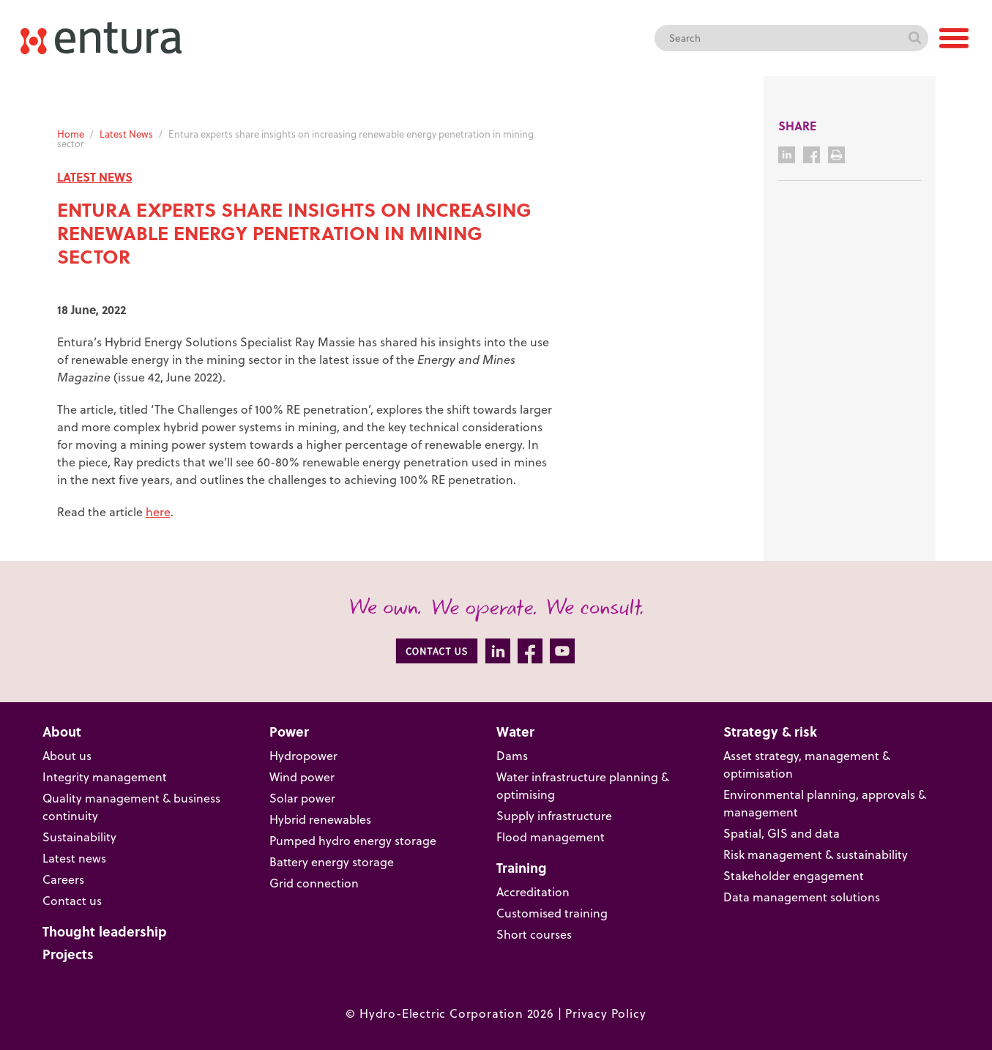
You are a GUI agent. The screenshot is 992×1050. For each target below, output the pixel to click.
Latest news (74, 857)
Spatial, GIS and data (781, 832)
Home (70, 134)
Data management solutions (801, 896)
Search (915, 38)
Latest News (126, 134)
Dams (512, 755)
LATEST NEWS (95, 176)
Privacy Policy (605, 1013)
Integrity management (104, 776)
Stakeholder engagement (793, 875)
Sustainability (79, 836)
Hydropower (303, 755)
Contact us (72, 900)
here (158, 511)
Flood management (550, 836)
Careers (63, 879)
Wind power (302, 776)
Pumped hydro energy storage (352, 840)
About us (67, 755)
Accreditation (533, 891)
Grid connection (314, 882)
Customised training (552, 912)
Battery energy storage (331, 861)
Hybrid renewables (320, 819)
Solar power (302, 797)
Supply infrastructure (554, 815)
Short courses (534, 934)
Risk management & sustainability (815, 854)
